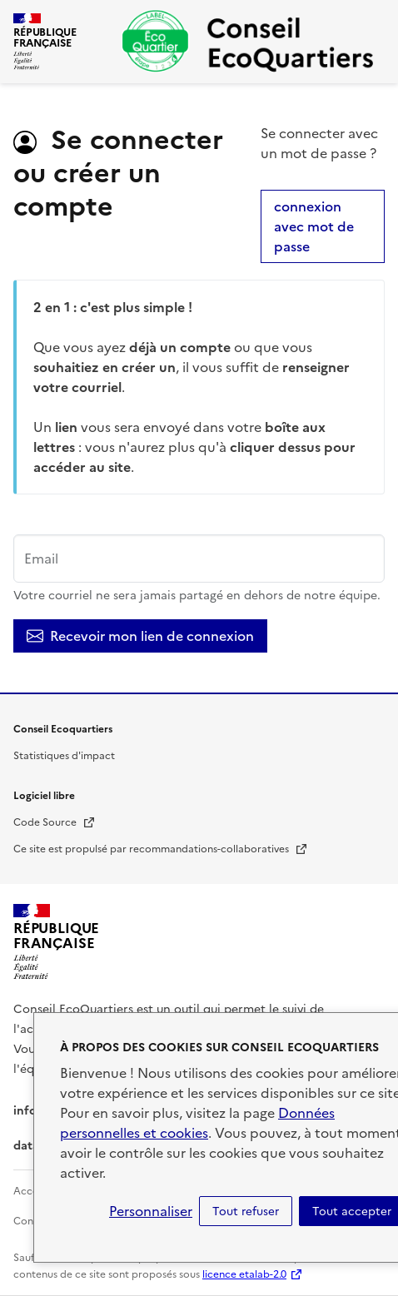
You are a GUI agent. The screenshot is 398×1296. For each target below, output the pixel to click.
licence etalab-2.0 (244, 1274)
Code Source (54, 822)
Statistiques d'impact (64, 755)
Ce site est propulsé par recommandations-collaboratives (160, 849)
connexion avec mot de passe (314, 226)
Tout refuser (245, 1211)
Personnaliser (150, 1211)
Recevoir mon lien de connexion (140, 636)
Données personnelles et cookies (197, 1123)
